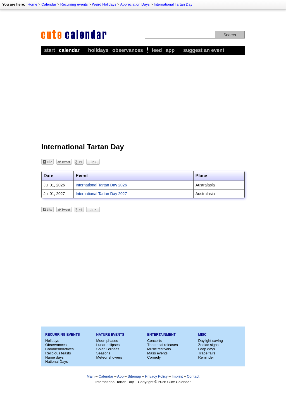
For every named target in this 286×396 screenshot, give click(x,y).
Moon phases (107, 341)
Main (90, 376)
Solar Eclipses (107, 349)
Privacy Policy (156, 376)
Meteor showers (109, 357)
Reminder (206, 357)
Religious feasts (58, 353)
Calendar (48, 4)
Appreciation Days (135, 4)
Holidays (98, 50)
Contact (193, 376)
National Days (56, 361)
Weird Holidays (104, 4)
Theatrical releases (162, 345)
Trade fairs (207, 353)
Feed (157, 50)
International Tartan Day (173, 4)
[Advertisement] (143, 98)
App (170, 50)
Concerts (154, 341)
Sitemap (134, 376)
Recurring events (74, 4)
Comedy (154, 357)
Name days (54, 357)
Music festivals (159, 349)
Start (49, 50)
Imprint (177, 376)
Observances (127, 50)
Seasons (103, 353)
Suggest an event (203, 50)
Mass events (157, 353)
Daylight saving (210, 341)
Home (32, 4)
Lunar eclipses (108, 345)
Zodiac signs (208, 345)
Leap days (206, 349)
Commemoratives (59, 349)
